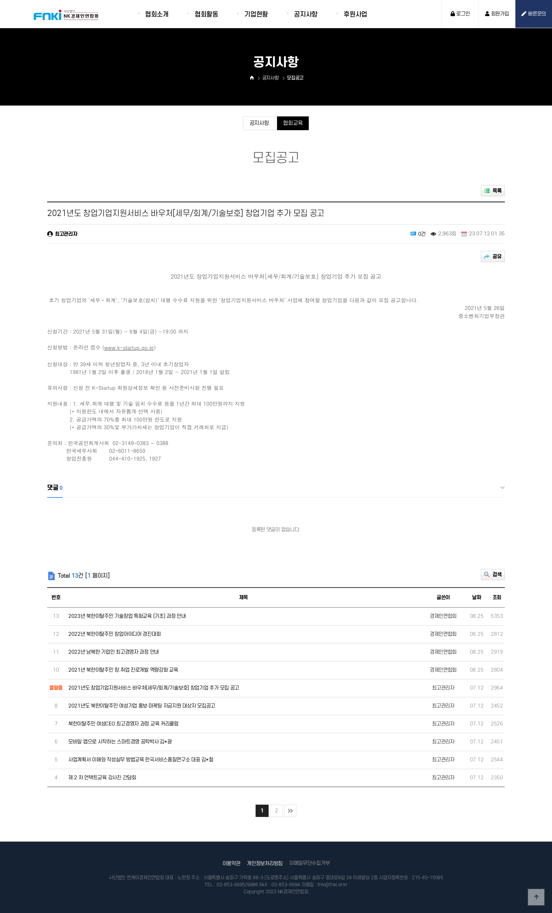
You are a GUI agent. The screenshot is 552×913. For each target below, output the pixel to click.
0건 (422, 234)
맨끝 (290, 811)
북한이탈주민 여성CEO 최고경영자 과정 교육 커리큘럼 (123, 724)
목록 (496, 191)
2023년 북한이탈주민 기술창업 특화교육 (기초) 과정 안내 (127, 616)
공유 (496, 257)
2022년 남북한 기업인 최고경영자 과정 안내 (113, 652)
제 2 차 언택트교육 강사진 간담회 (102, 777)
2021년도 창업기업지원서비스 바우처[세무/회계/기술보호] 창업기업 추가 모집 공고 (153, 688)
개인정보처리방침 (265, 863)
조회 (497, 597)
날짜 (476, 597)
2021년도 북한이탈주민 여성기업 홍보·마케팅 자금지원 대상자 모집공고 (141, 706)
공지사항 (258, 123)
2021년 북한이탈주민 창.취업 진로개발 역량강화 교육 (123, 670)
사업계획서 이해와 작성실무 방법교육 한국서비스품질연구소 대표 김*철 (140, 759)
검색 (496, 575)
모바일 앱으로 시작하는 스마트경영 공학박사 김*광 (119, 741)
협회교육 (293, 123)
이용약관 (231, 863)
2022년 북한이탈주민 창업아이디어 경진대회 (114, 634)
